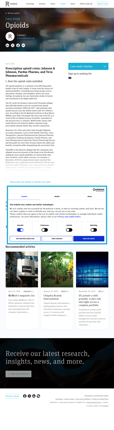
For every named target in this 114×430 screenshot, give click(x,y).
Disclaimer (59, 399)
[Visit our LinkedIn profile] (34, 396)
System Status (69, 399)
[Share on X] (12, 45)
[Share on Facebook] (18, 45)
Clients (52, 4)
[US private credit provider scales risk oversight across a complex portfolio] (92, 290)
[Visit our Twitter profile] (29, 396)
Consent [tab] (24, 196)
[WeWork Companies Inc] (22, 290)
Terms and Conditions (83, 399)
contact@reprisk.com (26, 38)
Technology (30, 4)
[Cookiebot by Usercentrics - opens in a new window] (94, 190)
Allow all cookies (89, 239)
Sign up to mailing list (18, 374)
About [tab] (90, 196)
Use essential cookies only (25, 239)
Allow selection (57, 239)
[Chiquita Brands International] (57, 290)
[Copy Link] (23, 45)
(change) (105, 406)
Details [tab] (57, 196)
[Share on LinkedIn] (7, 45)
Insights (63, 4)
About (73, 4)
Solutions (42, 4)
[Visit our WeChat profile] (38, 396)
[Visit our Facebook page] (25, 396)
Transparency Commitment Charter (96, 395)
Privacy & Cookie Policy (100, 399)
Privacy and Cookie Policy (69, 217)
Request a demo (102, 4)
